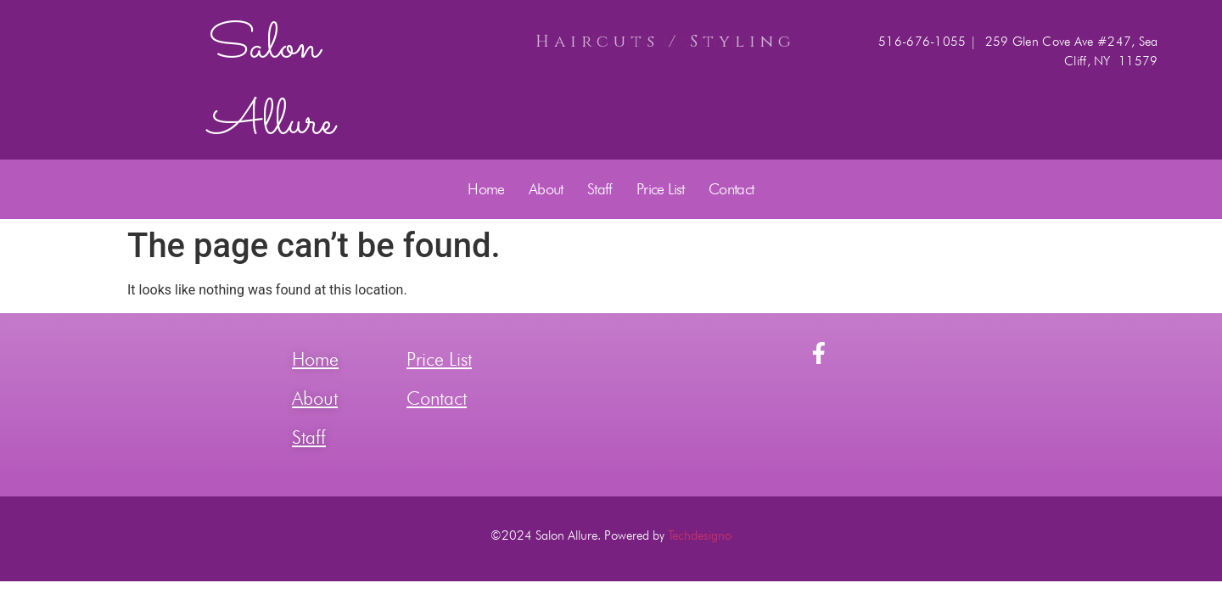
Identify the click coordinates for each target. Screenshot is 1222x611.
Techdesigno (700, 535)
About (546, 189)
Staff (600, 189)
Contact (731, 189)
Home (486, 189)
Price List (660, 189)
